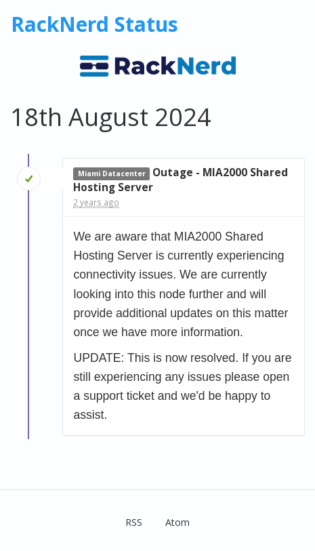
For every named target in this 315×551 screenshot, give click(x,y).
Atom (177, 522)
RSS (133, 522)
